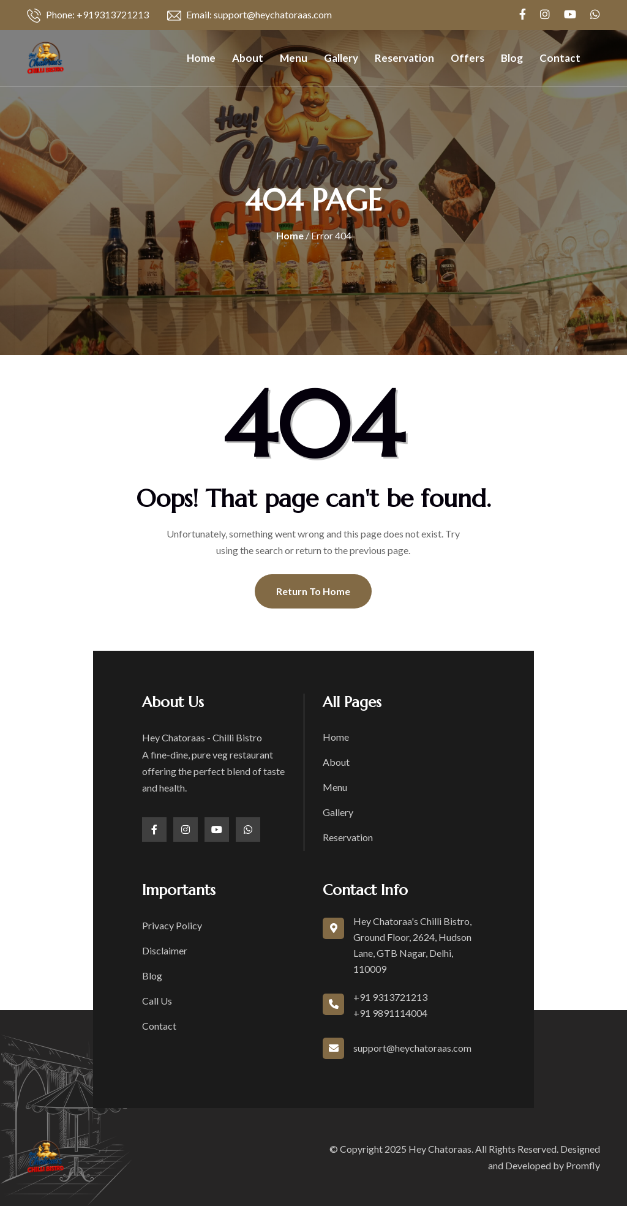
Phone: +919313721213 (88, 16)
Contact (559, 57)
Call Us (157, 1000)
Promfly (583, 1165)
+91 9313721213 (390, 997)
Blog (512, 57)
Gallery (341, 57)
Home (201, 57)
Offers (467, 57)
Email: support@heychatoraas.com (249, 16)
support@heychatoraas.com (412, 1048)
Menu (293, 57)
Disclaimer (164, 950)
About (247, 57)
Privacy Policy (172, 925)
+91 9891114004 (390, 1013)
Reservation (404, 57)
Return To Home (313, 591)
